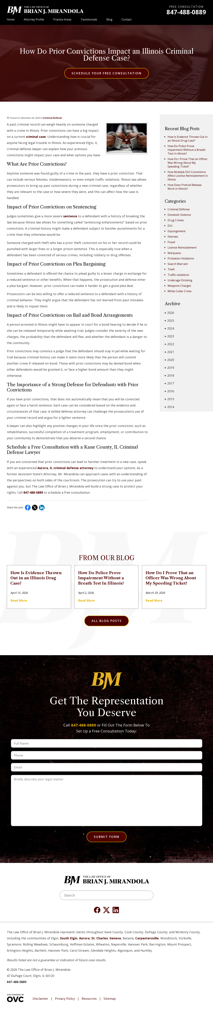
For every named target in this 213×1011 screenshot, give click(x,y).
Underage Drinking (180, 280)
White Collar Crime (179, 291)
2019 (169, 368)
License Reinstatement (182, 247)
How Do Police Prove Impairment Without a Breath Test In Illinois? (186, 149)
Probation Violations (181, 258)
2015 (169, 399)
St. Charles (99, 938)
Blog (109, 19)
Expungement (176, 231)
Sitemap (110, 998)
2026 (169, 313)
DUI (170, 226)
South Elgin (68, 938)
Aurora (84, 938)
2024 (169, 328)
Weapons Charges (179, 286)
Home (11, 19)
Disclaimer (40, 998)
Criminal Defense (52, 117)
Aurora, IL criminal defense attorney (65, 468)
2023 (169, 336)
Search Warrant (178, 264)
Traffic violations (178, 275)
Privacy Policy (65, 998)
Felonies (173, 236)
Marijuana (174, 253)
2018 (169, 375)
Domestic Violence (179, 215)
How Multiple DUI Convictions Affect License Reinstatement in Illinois (188, 175)
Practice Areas (62, 19)
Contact (127, 19)
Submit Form (106, 837)
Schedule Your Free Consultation (107, 73)
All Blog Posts (107, 621)
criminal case (36, 137)
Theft (171, 269)
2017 (169, 383)
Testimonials (89, 19)
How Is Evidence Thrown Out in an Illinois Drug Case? (188, 138)
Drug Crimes (176, 220)
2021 (169, 352)
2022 (169, 344)
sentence (70, 216)
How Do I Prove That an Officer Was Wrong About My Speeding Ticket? (188, 162)
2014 (169, 407)
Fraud (171, 242)
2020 (169, 360)
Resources (89, 998)
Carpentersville (147, 938)
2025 (169, 320)
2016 (169, 391)
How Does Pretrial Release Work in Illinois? (185, 187)
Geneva (115, 938)
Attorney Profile (34, 19)
